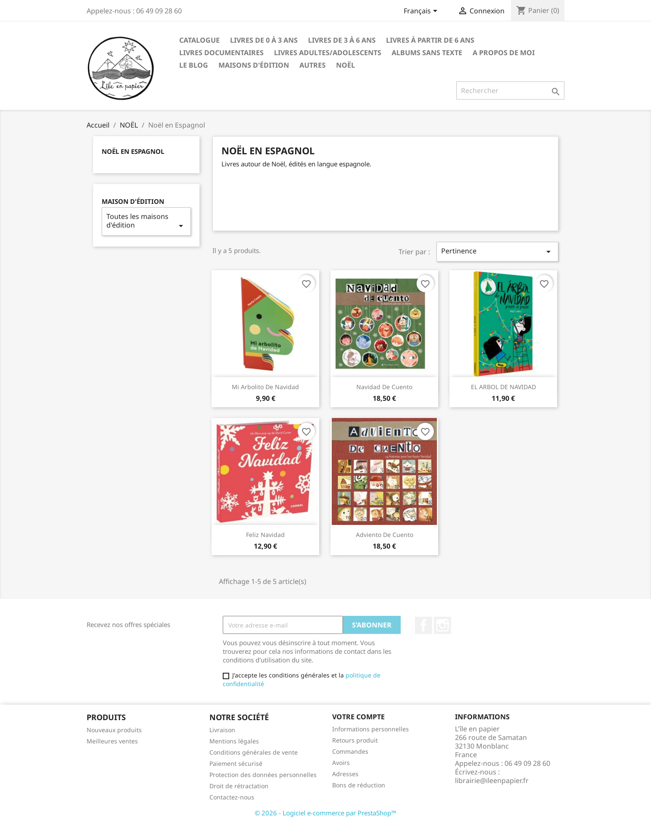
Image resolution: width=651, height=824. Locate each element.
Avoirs (341, 762)
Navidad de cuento (384, 387)
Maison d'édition (133, 201)
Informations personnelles (370, 729)
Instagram (442, 625)
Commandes (350, 751)
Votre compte (358, 716)
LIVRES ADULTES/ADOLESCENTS (327, 52)
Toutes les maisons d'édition (146, 221)
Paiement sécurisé (235, 763)
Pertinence (497, 251)
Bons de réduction (358, 785)
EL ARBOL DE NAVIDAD (503, 387)
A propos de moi (504, 52)
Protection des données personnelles (263, 775)
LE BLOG (193, 65)
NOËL (345, 65)
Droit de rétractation (238, 786)
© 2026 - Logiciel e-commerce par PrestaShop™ (325, 812)
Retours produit (355, 740)
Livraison (222, 730)
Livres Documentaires (221, 52)
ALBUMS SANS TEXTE (427, 52)
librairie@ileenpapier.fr (492, 780)
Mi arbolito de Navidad (265, 387)
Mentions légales (234, 741)
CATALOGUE (199, 40)
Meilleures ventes (112, 741)
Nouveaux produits (114, 730)
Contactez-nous (231, 797)
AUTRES (312, 65)
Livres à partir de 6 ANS (430, 40)
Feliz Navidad (265, 535)
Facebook (423, 625)
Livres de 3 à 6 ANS (342, 40)
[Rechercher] (510, 90)
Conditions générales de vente (253, 752)
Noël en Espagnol (133, 151)
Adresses (345, 774)
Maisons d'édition (253, 65)
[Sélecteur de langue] (422, 11)
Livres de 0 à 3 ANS (264, 40)
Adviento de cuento (384, 535)
